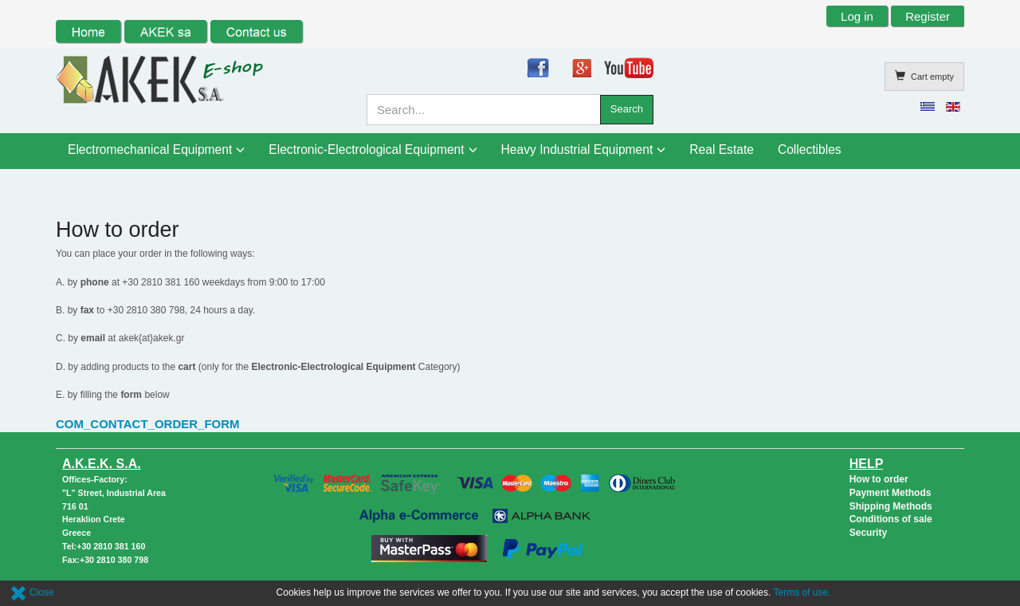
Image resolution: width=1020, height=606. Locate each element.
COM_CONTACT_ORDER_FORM (148, 424)
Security (868, 532)
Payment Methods (890, 492)
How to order (878, 479)
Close (32, 592)
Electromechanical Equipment (150, 149)
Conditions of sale (890, 519)
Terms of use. (802, 592)
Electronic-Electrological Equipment (366, 149)
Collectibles (810, 149)
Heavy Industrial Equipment (577, 149)
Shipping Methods (890, 506)
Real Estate (721, 149)
